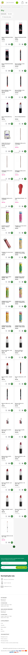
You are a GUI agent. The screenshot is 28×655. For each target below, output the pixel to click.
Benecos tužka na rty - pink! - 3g (7, 404)
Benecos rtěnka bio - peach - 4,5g (7, 510)
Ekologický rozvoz (4, 636)
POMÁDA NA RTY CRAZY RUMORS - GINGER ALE (20, 277)
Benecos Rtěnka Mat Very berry (7, 117)
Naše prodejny (3, 627)
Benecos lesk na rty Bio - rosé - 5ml (7, 430)
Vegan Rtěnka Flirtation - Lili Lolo (20, 199)
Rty (22, 7)
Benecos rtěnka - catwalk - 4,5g (7, 377)
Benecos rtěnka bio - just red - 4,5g (7, 483)
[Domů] (1, 7)
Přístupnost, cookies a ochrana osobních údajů (9, 642)
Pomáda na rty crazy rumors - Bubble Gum (20, 226)
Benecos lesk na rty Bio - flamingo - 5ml (7, 457)
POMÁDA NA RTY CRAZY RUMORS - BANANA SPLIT (20, 302)
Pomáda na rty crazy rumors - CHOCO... (7, 253)
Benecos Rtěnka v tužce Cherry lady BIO (20, 64)
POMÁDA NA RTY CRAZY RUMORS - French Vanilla (20, 253)
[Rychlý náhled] (6, 44)
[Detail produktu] (9, 44)
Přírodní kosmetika (7, 7)
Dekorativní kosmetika (16, 7)
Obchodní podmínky (4, 640)
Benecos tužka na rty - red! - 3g (20, 377)
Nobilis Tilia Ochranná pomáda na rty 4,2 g (6, 144)
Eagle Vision (23, 648)
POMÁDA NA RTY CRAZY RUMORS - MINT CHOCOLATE (6, 277)
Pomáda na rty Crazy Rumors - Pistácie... (6, 226)
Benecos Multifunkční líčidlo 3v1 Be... (7, 38)
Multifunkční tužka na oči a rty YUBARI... (20, 171)
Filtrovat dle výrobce (6, 17)
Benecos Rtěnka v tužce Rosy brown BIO (20, 91)
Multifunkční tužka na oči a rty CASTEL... (7, 171)
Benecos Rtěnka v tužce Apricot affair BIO (6, 91)
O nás (2, 623)
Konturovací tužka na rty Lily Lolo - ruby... (7, 536)
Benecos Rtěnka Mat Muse (20, 116)
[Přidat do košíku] (12, 44)
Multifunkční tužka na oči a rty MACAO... (7, 199)
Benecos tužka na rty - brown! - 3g (19, 404)
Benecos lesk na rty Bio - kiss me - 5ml (20, 430)
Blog (1, 629)
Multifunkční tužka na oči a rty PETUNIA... (20, 144)
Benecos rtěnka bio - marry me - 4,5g (20, 510)
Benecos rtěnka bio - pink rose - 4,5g (20, 457)
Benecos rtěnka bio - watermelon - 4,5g (19, 351)
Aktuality (2, 625)
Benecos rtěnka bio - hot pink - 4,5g (20, 483)
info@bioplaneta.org (7, 586)
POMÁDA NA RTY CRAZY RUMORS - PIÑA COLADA (20, 326)
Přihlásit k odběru (21, 567)
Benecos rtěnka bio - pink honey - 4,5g (7, 351)
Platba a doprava (4, 638)
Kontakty (2, 631)
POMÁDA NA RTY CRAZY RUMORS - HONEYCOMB (6, 326)
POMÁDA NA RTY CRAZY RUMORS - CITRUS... (6, 302)
